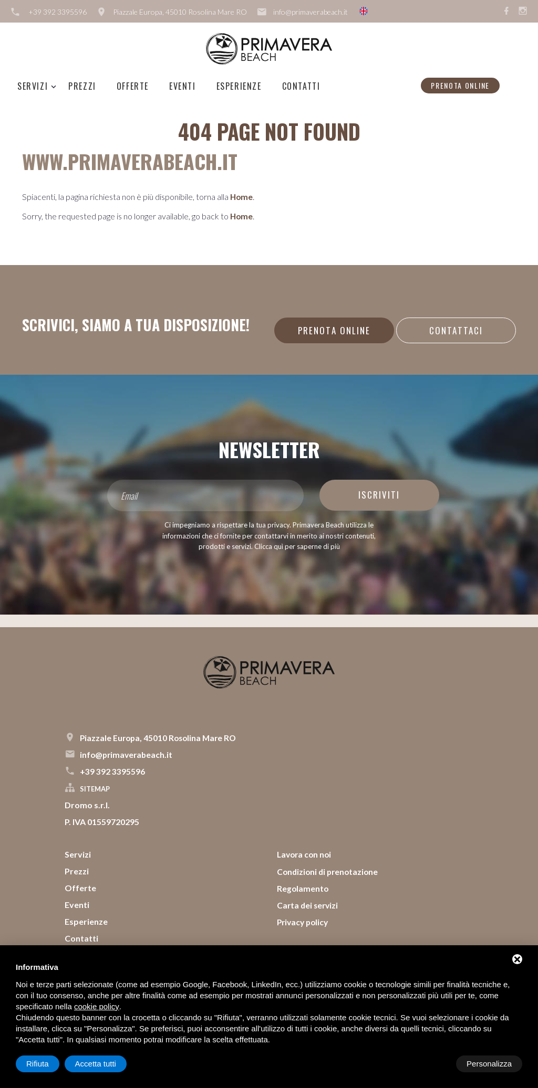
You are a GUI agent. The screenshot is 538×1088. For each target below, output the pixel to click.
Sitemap (95, 789)
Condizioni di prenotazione (329, 871)
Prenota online (460, 85)
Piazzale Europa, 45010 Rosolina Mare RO (180, 11)
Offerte (133, 86)
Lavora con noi (305, 854)
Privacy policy (304, 921)
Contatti (301, 86)
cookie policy (96, 1006)
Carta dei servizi (308, 905)
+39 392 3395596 (57, 11)
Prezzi (82, 86)
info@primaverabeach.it (310, 11)
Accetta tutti (491, 1063)
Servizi (32, 86)
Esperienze (239, 86)
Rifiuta (433, 1063)
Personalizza (48, 1063)
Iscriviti (379, 494)
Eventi (182, 86)
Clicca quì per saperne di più (297, 546)
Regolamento (303, 888)
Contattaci (455, 330)
